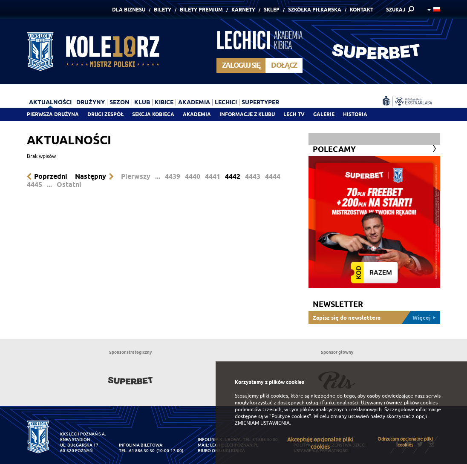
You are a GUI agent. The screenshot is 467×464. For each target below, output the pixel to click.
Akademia (197, 114)
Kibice (164, 102)
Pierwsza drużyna (53, 114)
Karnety (243, 9)
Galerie (323, 114)
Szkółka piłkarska (314, 9)
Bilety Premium (201, 9)
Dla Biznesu (128, 9)
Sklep (272, 9)
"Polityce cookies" (290, 416)
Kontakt (361, 9)
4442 (232, 176)
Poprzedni (50, 176)
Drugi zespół (105, 114)
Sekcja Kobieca (153, 114)
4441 (212, 176)
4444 (272, 176)
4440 (192, 176)
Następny (90, 176)
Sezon (120, 102)
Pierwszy (135, 176)
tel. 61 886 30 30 (137, 450)
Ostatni (69, 184)
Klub (142, 102)
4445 (34, 184)
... (157, 176)
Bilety (162, 9)
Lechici (226, 102)
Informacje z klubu (247, 114)
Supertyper (260, 102)
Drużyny (90, 102)
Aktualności (50, 102)
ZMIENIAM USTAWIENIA (262, 423)
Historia (355, 114)
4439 (172, 176)
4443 (252, 176)
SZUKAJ (395, 9)
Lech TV (294, 114)
